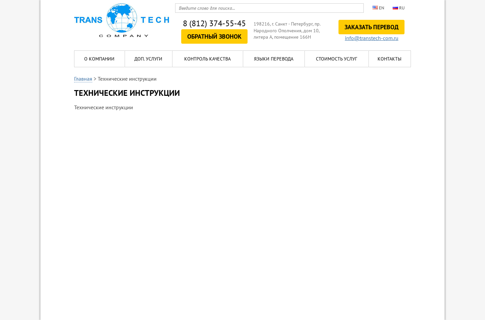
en (378, 8)
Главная (83, 78)
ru (399, 8)
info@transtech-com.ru (371, 38)
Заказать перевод (371, 27)
